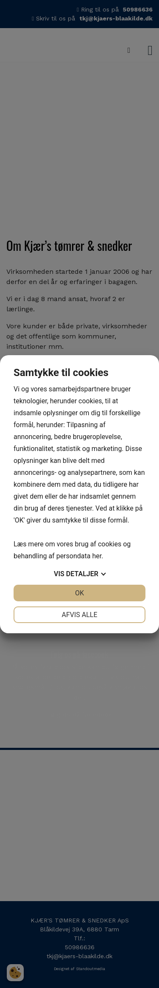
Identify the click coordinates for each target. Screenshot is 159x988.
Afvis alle (79, 615)
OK (79, 593)
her (96, 556)
